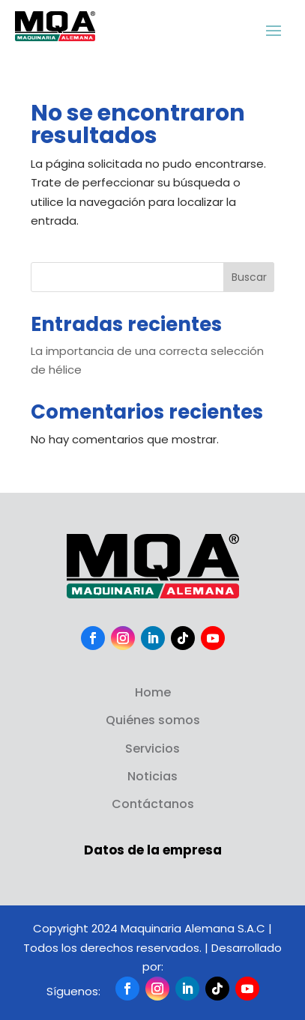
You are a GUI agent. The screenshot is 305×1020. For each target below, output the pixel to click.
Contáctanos (153, 804)
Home (153, 692)
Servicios (152, 748)
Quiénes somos (153, 720)
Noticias (152, 776)
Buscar (249, 277)
